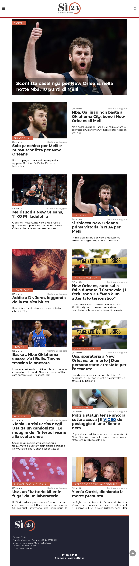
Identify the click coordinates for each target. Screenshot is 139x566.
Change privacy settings (69, 558)
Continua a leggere (57, 142)
